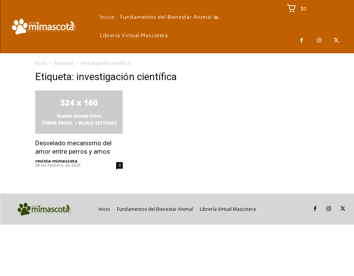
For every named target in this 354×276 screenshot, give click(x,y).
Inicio (41, 63)
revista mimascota (56, 161)
